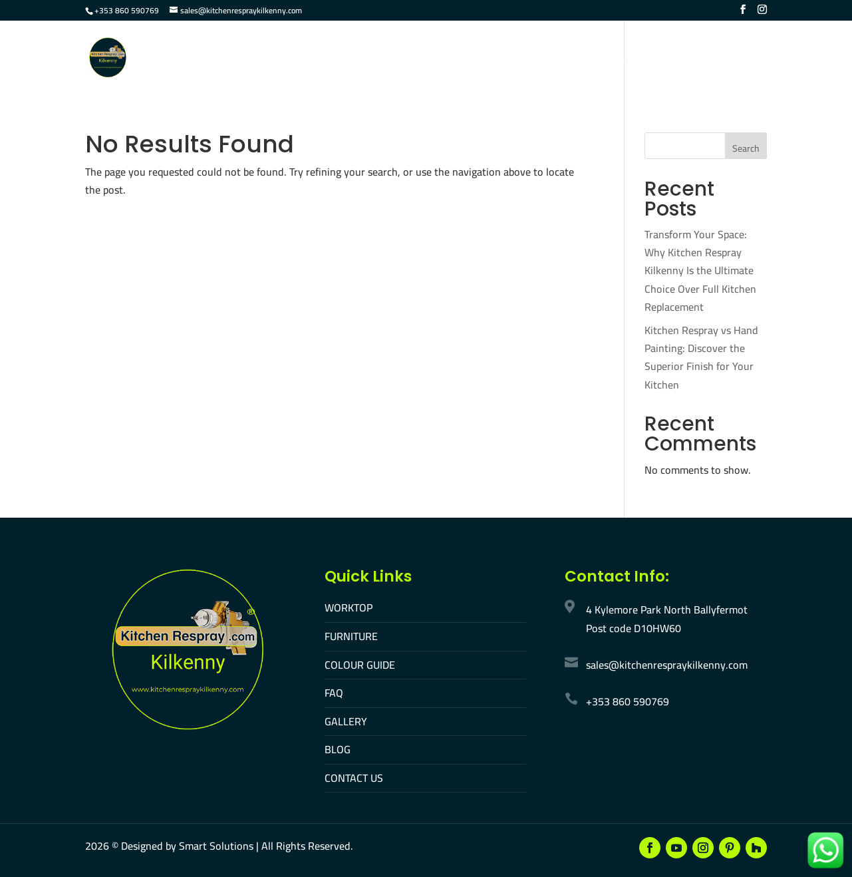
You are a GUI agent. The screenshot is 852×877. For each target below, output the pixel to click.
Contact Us (605, 59)
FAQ (489, 59)
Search (746, 148)
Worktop (281, 59)
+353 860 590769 (126, 10)
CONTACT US (354, 778)
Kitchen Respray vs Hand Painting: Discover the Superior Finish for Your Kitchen (701, 357)
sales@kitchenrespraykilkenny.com (667, 665)
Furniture (348, 59)
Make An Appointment (709, 59)
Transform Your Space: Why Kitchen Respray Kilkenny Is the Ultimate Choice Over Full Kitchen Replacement (700, 270)
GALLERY (346, 721)
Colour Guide (427, 59)
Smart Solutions (216, 846)
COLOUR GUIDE (360, 665)
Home (224, 59)
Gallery (537, 59)
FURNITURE (351, 636)
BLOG (338, 749)
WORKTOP (348, 607)
